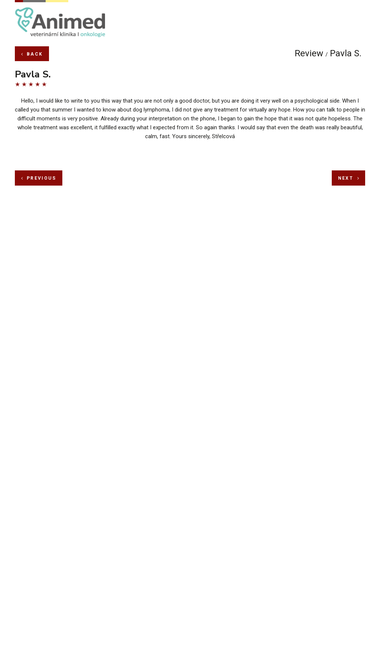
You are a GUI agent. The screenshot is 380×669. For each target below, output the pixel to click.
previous (38, 132)
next (348, 132)
